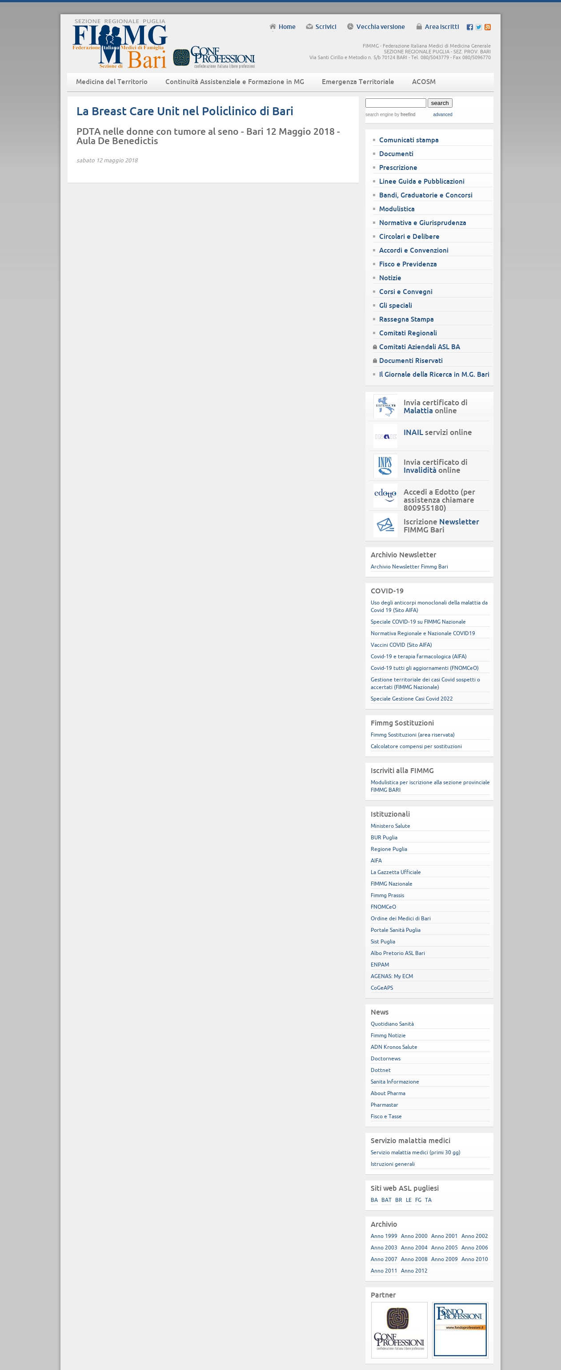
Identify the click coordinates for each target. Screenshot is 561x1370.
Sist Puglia (383, 941)
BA (374, 1200)
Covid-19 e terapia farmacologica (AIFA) (419, 656)
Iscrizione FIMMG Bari (441, 526)
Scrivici (326, 26)
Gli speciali (395, 305)
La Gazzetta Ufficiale (396, 872)
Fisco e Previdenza (408, 264)
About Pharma (388, 1093)
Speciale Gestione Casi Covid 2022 (412, 698)
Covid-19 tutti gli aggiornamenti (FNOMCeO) (425, 668)
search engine (379, 114)
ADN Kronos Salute (394, 1047)
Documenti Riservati (411, 360)
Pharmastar (384, 1105)
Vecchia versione (381, 26)
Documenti (396, 153)
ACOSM (424, 81)
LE (409, 1200)
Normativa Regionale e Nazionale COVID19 (423, 633)
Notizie (390, 278)
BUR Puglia (384, 837)
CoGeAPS (382, 988)
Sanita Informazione (395, 1081)
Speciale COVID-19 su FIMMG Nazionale (418, 622)
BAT (386, 1200)
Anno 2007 (384, 1259)
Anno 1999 (384, 1236)
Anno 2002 (474, 1236)
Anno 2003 (384, 1247)
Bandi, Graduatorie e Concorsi (426, 195)
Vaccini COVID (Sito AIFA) (401, 645)
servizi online (438, 432)
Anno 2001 (444, 1236)
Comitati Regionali (408, 333)
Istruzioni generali (393, 1164)
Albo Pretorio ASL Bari (398, 953)
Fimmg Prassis (387, 895)
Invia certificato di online (436, 407)
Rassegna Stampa (406, 319)
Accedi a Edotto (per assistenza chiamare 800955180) (439, 500)
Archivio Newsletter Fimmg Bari (409, 566)
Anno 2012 (414, 1270)
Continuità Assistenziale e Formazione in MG (234, 81)
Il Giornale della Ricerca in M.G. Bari (434, 374)
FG (418, 1200)
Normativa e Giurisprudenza (422, 222)
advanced (442, 114)
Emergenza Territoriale (358, 81)
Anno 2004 (414, 1247)
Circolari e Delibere (409, 236)
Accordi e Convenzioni (414, 250)
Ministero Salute (390, 826)
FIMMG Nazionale (392, 883)
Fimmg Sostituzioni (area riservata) (413, 734)
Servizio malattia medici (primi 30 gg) (416, 1152)
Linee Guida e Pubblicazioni (422, 181)
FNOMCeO (383, 907)
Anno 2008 (414, 1259)
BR (398, 1200)
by (404, 114)
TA (428, 1200)
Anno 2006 (474, 1247)
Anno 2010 (474, 1259)
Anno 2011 (384, 1270)
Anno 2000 (414, 1236)
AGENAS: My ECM (392, 976)
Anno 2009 (444, 1259)
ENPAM (380, 964)
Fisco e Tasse (386, 1116)
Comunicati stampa (409, 140)
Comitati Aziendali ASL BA (419, 347)
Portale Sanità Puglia (396, 930)
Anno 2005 (444, 1247)
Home (287, 26)
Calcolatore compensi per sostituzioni (416, 746)
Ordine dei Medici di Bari (401, 918)
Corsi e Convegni (406, 291)
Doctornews (386, 1058)
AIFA (376, 860)
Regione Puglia (389, 849)
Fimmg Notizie (388, 1035)
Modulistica (397, 209)
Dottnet (381, 1070)
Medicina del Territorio (112, 81)
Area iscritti (442, 26)
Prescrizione (398, 167)
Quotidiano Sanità (392, 1024)
